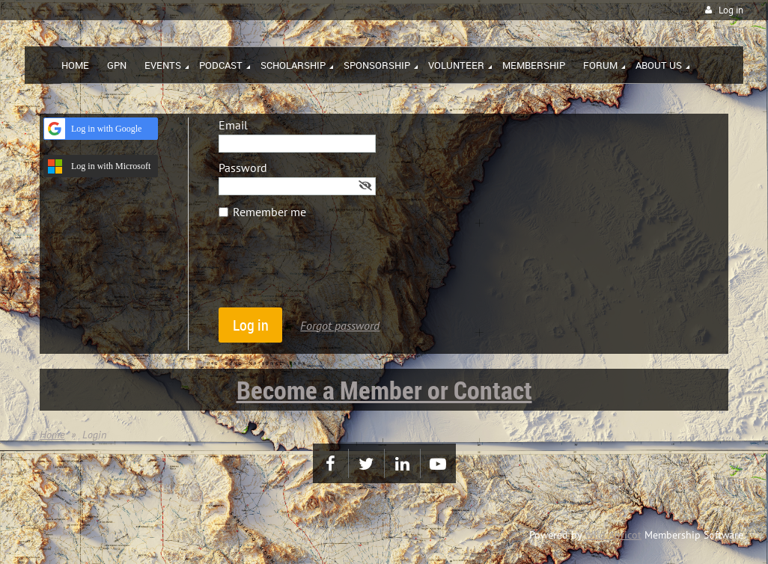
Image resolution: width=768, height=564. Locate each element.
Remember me (269, 211)
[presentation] (332, 271)
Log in (731, 10)
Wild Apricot (613, 535)
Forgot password (340, 325)
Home (52, 434)
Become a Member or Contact (384, 390)
